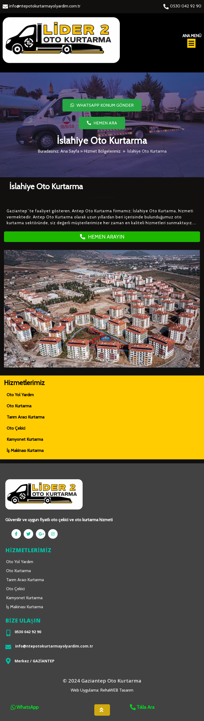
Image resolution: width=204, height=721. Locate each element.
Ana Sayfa (69, 151)
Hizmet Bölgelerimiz (102, 151)
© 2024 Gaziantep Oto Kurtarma (102, 681)
